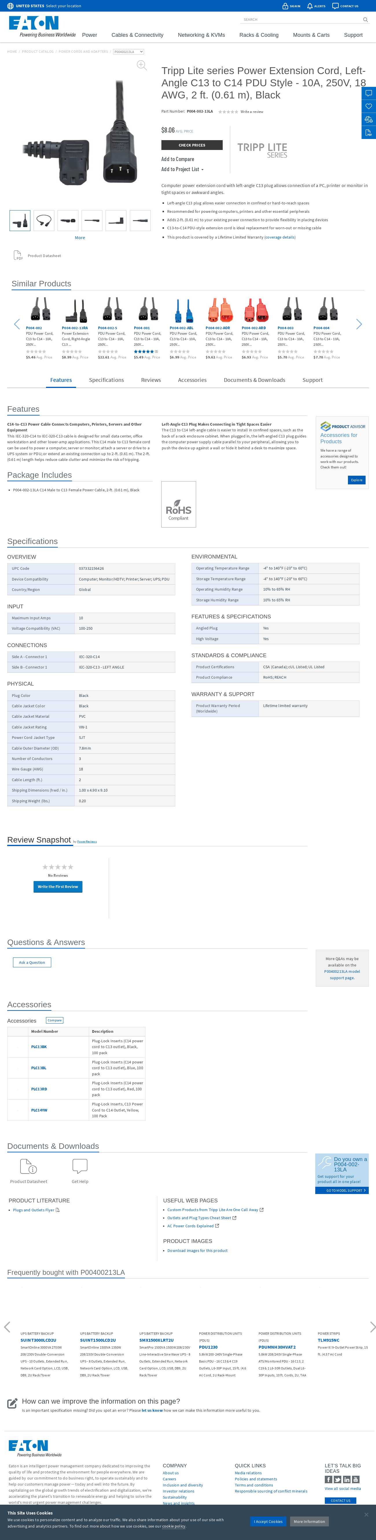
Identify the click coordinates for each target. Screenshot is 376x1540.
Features (61, 379)
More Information (309, 1521)
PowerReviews (87, 841)
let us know (152, 1410)
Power (89, 35)
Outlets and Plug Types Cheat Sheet (199, 1217)
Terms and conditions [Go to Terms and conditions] (254, 1485)
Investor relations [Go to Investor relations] (178, 1491)
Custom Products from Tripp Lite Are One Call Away (212, 1209)
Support (353, 35)
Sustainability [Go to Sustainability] (175, 1497)
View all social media (343, 1488)
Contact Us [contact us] (340, 1500)
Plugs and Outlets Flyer (33, 1210)
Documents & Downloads (254, 379)
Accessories (192, 379)
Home (12, 51)
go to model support (346, 1190)
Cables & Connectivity (137, 35)
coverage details (280, 237)
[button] (18, 324)
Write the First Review (58, 886)
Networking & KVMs (201, 35)
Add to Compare (177, 158)
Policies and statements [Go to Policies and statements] (256, 1479)
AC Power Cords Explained (190, 1226)
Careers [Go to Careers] (169, 1479)
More (80, 237)
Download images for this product (197, 1250)
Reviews (151, 379)
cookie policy (173, 1526)
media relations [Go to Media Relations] (248, 1472)
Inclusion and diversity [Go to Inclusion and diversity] (183, 1485)
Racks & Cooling (259, 35)
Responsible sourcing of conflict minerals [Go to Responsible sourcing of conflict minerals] (271, 1491)
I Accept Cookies (268, 1521)
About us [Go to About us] (171, 1472)
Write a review (252, 111)
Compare (55, 1020)
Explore (356, 480)
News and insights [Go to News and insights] (179, 1503)
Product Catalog (38, 51)
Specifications (106, 379)
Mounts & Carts (311, 35)
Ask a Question (32, 962)
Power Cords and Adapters (83, 51)
